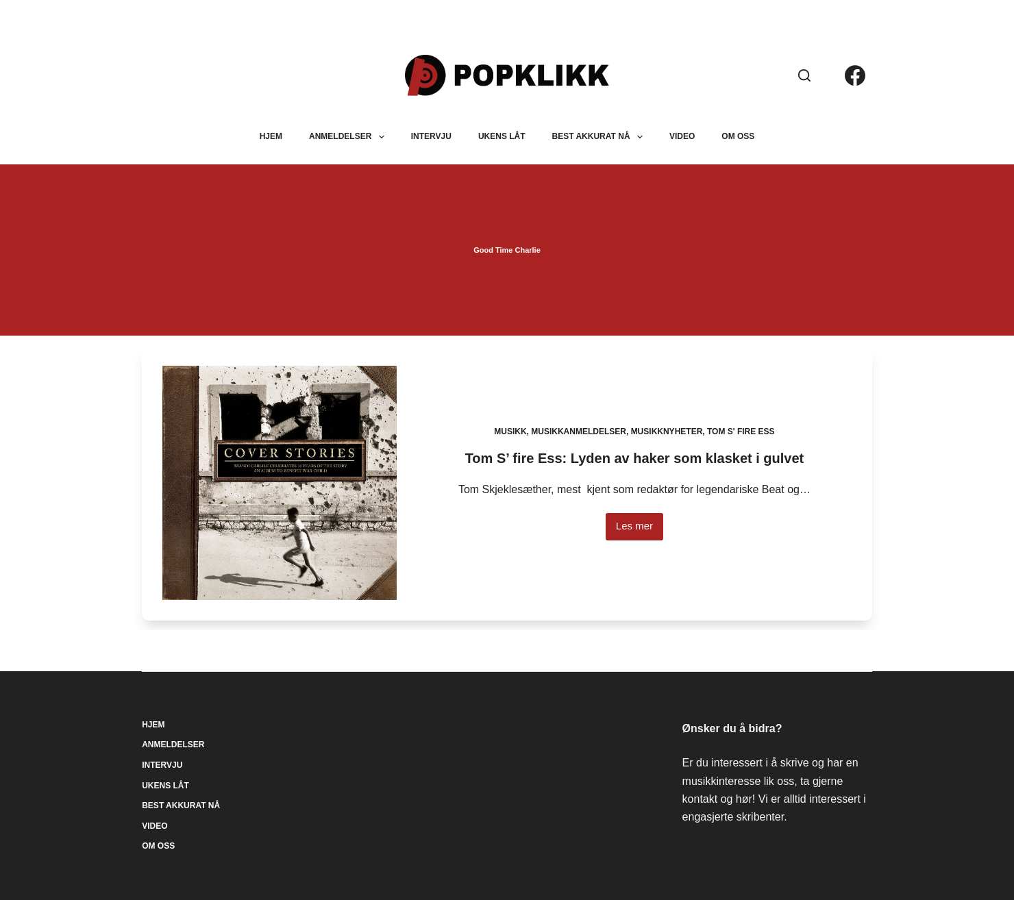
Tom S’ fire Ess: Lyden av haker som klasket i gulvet (634, 458)
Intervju (431, 136)
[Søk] (804, 75)
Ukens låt (501, 136)
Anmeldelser (349, 137)
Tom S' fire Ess (741, 431)
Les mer (639, 530)
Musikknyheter (667, 431)
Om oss (737, 136)
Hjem (271, 136)
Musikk (510, 431)
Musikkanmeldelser (578, 431)
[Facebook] (855, 75)
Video (682, 136)
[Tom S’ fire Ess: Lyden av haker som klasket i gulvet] (279, 483)
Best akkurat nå (600, 137)
